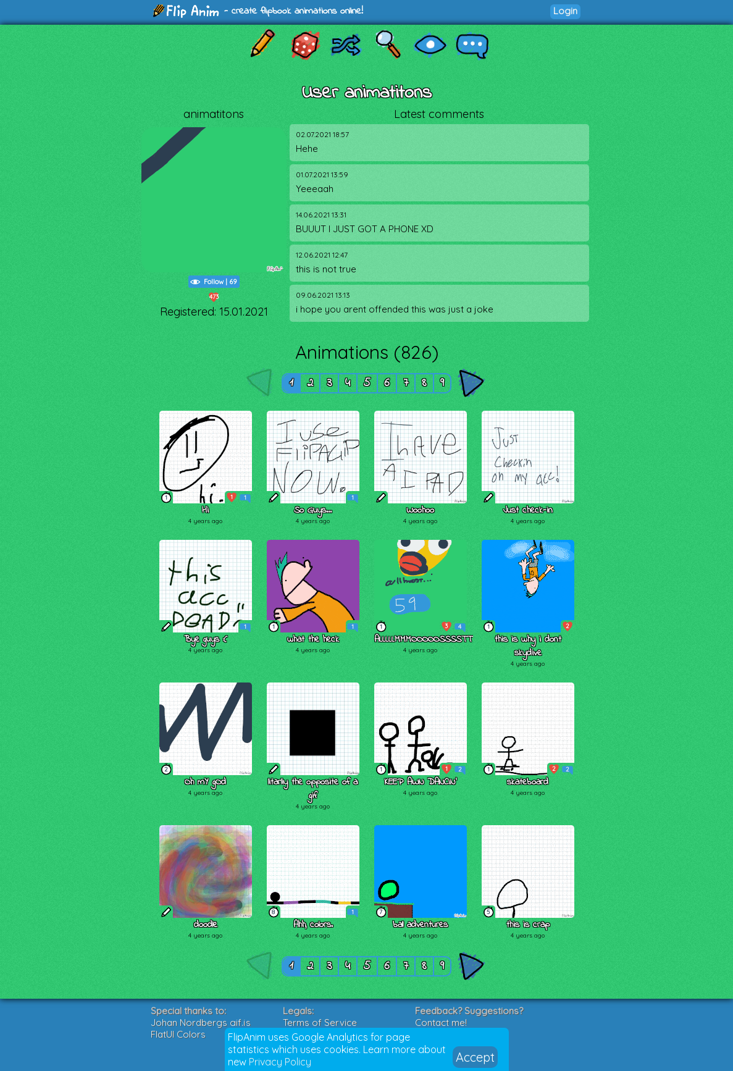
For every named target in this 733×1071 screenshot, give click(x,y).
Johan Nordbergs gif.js (201, 1022)
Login (565, 11)
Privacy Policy (280, 1062)
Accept (475, 1057)
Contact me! (441, 1022)
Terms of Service (320, 1022)
